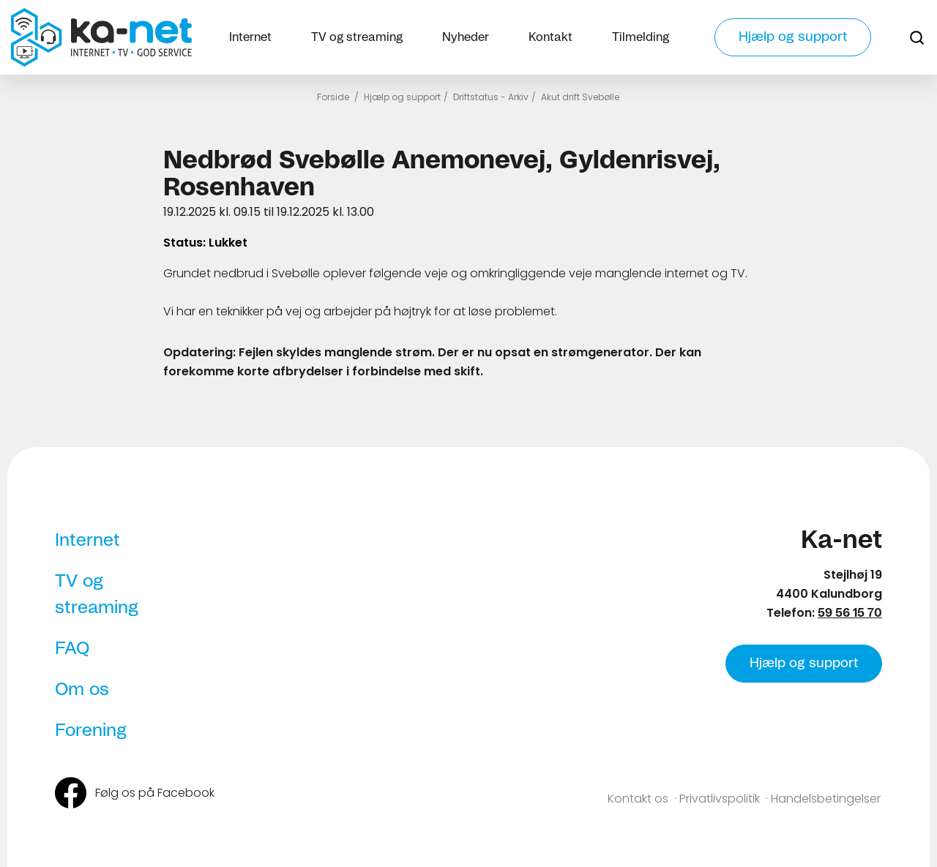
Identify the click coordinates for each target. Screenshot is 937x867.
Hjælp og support (793, 37)
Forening (91, 731)
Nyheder (465, 37)
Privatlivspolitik (719, 798)
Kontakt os (638, 798)
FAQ (72, 649)
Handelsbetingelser (826, 798)
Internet (250, 37)
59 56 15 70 (850, 613)
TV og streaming (357, 37)
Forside (333, 97)
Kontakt (550, 37)
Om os (82, 690)
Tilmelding (640, 37)
